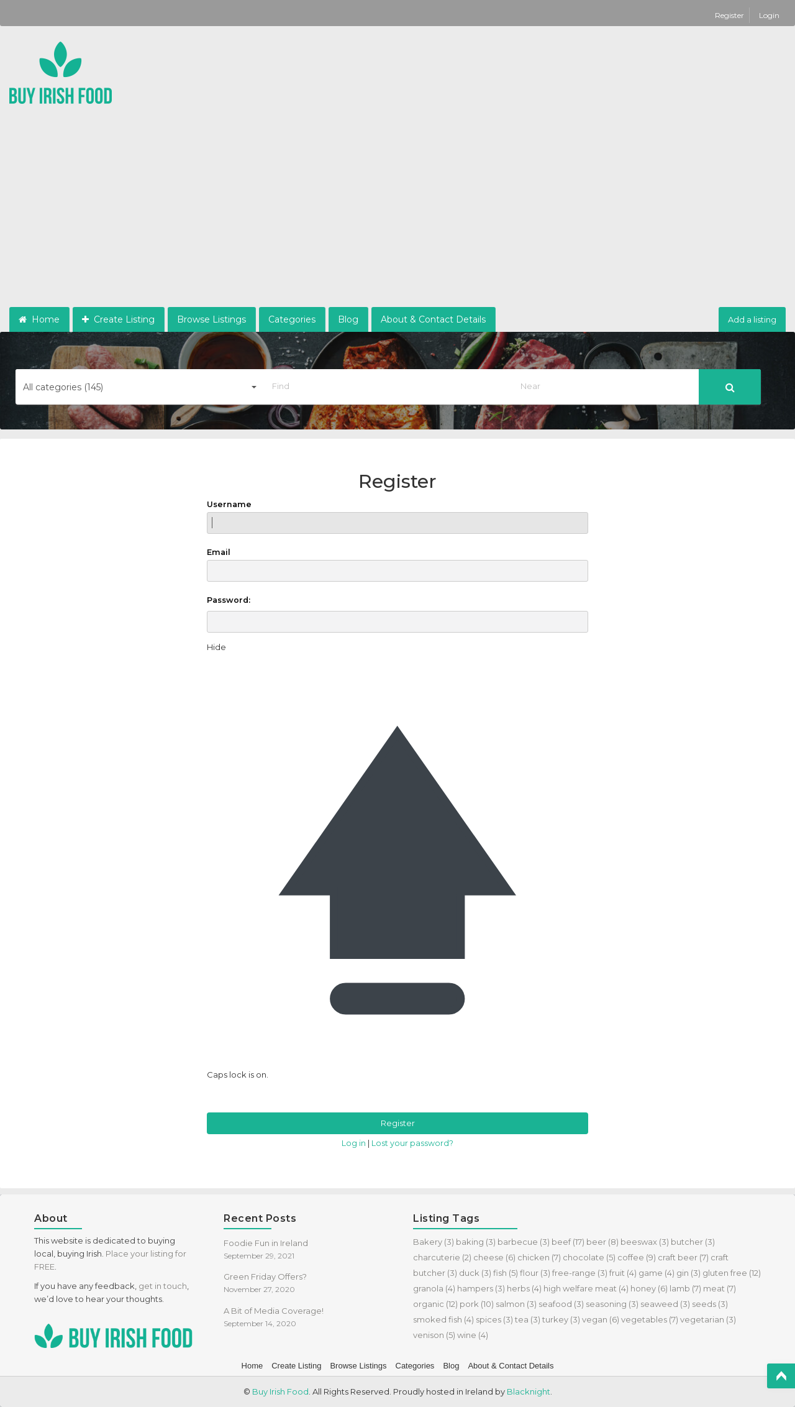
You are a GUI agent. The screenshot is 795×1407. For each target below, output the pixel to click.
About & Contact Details (433, 319)
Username (397, 517)
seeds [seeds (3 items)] (710, 1304)
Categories (292, 319)
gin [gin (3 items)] (688, 1273)
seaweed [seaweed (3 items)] (665, 1304)
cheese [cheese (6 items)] (494, 1257)
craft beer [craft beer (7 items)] (683, 1257)
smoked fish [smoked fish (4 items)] (443, 1319)
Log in (354, 1143)
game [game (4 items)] (656, 1273)
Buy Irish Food (280, 1391)
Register (730, 15)
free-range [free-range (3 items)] (579, 1273)
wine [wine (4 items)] (472, 1335)
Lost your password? (412, 1143)
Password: (228, 600)
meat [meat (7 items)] (719, 1288)
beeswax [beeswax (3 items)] (644, 1242)
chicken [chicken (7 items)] (539, 1257)
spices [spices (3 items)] (494, 1319)
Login (769, 15)
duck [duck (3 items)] (475, 1273)
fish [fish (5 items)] (505, 1273)
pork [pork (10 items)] (477, 1304)
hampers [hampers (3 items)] (481, 1288)
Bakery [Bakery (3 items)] (433, 1242)
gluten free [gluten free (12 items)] (731, 1273)
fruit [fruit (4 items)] (623, 1273)
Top (781, 1375)
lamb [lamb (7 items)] (685, 1288)
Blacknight (528, 1391)
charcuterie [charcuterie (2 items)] (442, 1257)
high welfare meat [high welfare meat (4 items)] (586, 1288)
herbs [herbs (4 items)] (524, 1288)
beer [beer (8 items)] (602, 1242)
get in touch (163, 1286)
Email (397, 565)
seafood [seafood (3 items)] (561, 1304)
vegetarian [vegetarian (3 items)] (708, 1319)
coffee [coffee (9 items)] (636, 1257)
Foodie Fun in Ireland (266, 1243)
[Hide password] (216, 647)
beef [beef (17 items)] (568, 1242)
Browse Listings (211, 319)
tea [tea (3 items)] (527, 1319)
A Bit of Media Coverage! (274, 1311)
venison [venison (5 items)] (434, 1335)
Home (39, 319)
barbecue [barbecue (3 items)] (523, 1242)
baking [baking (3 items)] (476, 1242)
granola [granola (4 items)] (434, 1288)
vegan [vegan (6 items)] (600, 1319)
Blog (348, 319)
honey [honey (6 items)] (649, 1288)
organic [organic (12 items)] (435, 1304)
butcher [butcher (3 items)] (693, 1242)
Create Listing (118, 319)
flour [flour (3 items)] (535, 1273)
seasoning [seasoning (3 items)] (612, 1304)
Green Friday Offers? (265, 1276)
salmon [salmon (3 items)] (516, 1304)
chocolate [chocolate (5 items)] (589, 1257)
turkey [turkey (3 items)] (561, 1319)
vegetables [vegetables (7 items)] (649, 1319)
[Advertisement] (397, 214)
